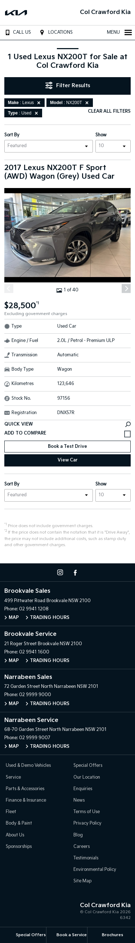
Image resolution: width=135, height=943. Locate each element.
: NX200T (70, 102)
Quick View (67, 424)
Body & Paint (19, 823)
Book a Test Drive (67, 446)
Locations (55, 32)
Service (13, 777)
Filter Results (67, 85)
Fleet (11, 812)
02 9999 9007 (34, 738)
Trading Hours (49, 617)
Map (14, 617)
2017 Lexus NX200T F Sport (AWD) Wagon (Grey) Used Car (59, 172)
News (79, 800)
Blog (78, 835)
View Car (68, 460)
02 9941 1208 (34, 609)
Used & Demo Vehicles (28, 765)
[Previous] (8, 288)
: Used (24, 113)
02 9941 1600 (34, 652)
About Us (15, 835)
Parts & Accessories (25, 789)
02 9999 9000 (35, 695)
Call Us (17, 32)
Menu (119, 32)
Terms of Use (86, 812)
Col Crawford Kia (105, 12)
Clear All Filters (109, 111)
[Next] (126, 288)
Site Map (82, 881)
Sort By (11, 135)
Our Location (86, 777)
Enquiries (82, 789)
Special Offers (87, 765)
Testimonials (85, 858)
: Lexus (25, 102)
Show (101, 135)
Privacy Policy (87, 823)
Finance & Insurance (26, 800)
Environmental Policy (94, 869)
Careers (81, 846)
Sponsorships (19, 846)
